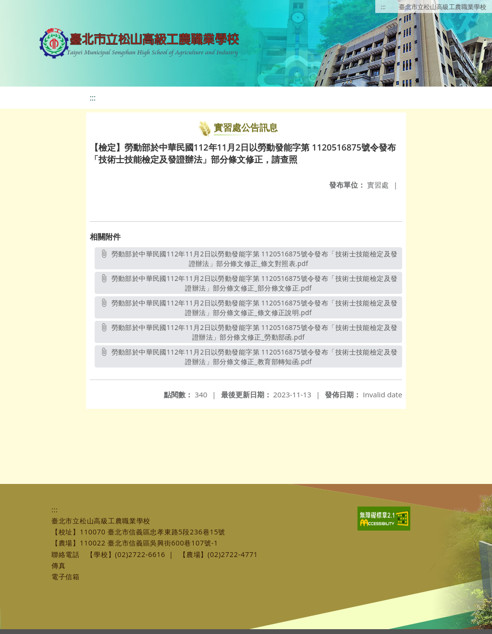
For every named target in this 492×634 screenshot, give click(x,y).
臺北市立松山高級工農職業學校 (442, 6)
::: (383, 6)
